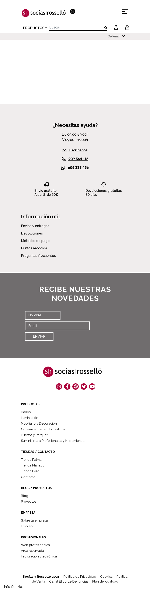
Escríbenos (75, 150)
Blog (24, 495)
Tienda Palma (31, 459)
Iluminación (29, 417)
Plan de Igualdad (105, 581)
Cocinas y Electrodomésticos (43, 429)
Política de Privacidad (79, 576)
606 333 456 (75, 167)
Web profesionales (35, 545)
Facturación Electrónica (39, 556)
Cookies (106, 576)
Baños (26, 412)
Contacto (28, 477)
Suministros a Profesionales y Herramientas (53, 440)
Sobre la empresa (34, 520)
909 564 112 (75, 158)
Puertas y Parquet (34, 435)
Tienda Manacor (33, 465)
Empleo (27, 526)
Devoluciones (32, 233)
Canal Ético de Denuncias (68, 581)
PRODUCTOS (33, 28)
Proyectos (28, 501)
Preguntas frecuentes (38, 255)
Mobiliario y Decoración (39, 423)
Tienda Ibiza (30, 471)
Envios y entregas (35, 226)
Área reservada (32, 550)
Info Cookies (14, 587)
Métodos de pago (35, 241)
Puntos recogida (34, 248)
